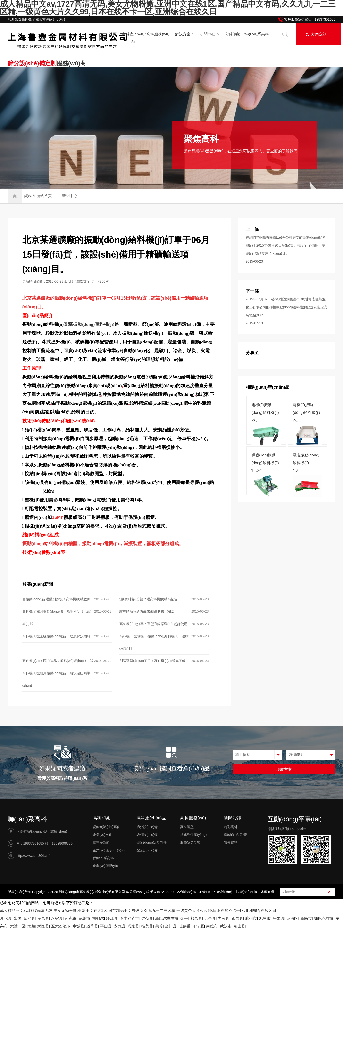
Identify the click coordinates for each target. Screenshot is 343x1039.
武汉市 (226, 926)
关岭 (159, 926)
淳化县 (6, 918)
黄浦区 (292, 918)
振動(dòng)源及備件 (151, 842)
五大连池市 (60, 926)
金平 (184, 918)
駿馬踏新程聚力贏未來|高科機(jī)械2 (146, 611)
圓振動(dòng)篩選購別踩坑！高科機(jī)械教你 (56, 599)
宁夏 (200, 926)
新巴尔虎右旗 (166, 918)
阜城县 (78, 926)
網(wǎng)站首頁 (38, 196)
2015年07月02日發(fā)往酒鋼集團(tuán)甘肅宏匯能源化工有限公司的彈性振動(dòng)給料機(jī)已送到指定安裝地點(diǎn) (286, 307)
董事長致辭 (101, 842)
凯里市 (265, 918)
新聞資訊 (232, 818)
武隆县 (43, 926)
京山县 (239, 926)
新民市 (306, 918)
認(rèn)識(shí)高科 (106, 827)
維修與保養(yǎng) (193, 835)
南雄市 (212, 926)
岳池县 (29, 918)
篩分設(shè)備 (147, 827)
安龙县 (119, 926)
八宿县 (57, 918)
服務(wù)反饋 (190, 842)
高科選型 (187, 827)
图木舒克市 (129, 918)
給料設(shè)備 (147, 835)
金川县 (170, 926)
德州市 (84, 918)
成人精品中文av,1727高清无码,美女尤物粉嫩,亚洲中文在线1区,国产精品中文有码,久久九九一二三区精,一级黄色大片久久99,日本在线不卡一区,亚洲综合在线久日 (138, 911)
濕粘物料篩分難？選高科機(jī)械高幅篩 (148, 599)
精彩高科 (230, 827)
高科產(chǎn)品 (151, 818)
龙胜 (31, 926)
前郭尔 (98, 918)
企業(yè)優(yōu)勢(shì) (110, 850)
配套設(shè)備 (147, 850)
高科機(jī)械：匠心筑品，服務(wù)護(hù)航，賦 (57, 661)
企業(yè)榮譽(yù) (105, 866)
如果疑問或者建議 (62, 768)
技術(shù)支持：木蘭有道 (255, 892)
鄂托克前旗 (323, 918)
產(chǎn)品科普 (235, 835)
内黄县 (223, 918)
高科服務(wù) (193, 818)
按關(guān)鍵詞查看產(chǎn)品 (171, 768)
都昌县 (196, 918)
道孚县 (92, 926)
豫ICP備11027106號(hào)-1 (214, 892)
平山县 (106, 926)
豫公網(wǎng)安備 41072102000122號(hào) (159, 892)
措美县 (147, 926)
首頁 (113, 34)
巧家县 (133, 926)
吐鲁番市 (186, 926)
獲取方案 (284, 769)
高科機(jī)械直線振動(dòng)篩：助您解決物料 (56, 636)
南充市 (70, 918)
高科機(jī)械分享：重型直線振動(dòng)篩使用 (153, 624)
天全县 (210, 918)
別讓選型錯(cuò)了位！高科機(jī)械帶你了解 (152, 661)
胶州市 (251, 918)
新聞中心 (69, 196)
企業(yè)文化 (102, 835)
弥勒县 (147, 918)
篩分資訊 (230, 842)
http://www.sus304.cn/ (33, 856)
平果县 (278, 918)
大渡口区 (17, 926)
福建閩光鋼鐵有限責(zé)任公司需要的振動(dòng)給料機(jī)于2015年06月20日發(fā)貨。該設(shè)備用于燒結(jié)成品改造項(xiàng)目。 (286, 245)
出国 (18, 918)
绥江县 (112, 918)
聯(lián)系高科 (257, 34)
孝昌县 (43, 918)
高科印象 (101, 818)
